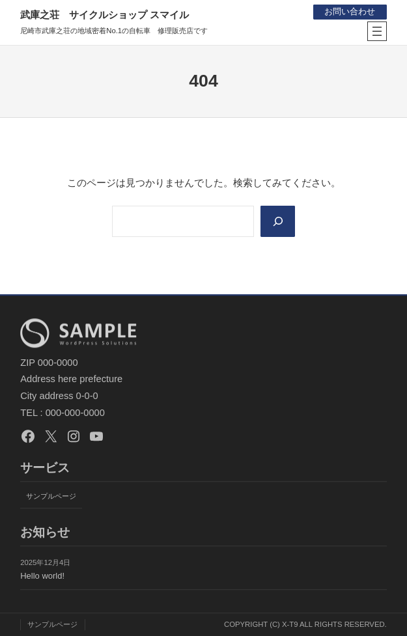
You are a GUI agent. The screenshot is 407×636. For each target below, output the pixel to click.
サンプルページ (51, 496)
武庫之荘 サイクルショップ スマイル (104, 14)
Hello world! (42, 576)
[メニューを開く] (377, 31)
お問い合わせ (349, 11)
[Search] (277, 221)
